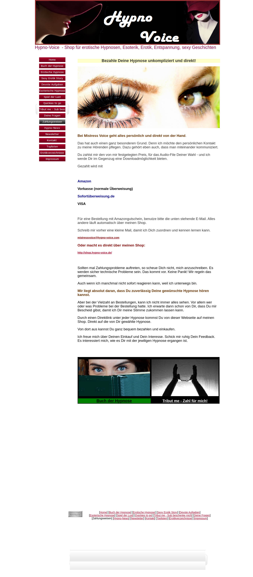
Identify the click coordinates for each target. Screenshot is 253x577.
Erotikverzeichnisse (180, 518)
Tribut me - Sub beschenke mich (173, 515)
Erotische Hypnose (144, 512)
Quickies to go (143, 515)
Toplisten (162, 518)
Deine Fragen (202, 515)
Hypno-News (121, 518)
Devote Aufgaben (190, 512)
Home (103, 512)
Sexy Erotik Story (167, 512)
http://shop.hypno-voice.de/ (95, 252)
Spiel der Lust (125, 515)
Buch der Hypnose (120, 512)
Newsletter (137, 518)
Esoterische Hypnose (102, 515)
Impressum (200, 518)
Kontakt (149, 518)
